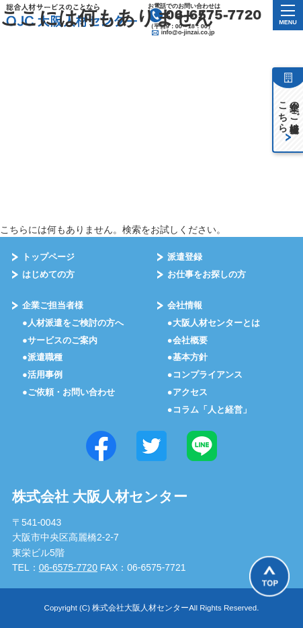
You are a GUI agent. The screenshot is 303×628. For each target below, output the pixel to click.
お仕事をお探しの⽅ (206, 274)
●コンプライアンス (205, 375)
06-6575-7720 (68, 567)
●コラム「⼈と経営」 (209, 410)
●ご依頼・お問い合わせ (68, 392)
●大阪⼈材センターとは (213, 323)
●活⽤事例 (42, 375)
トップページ (48, 257)
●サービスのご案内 (59, 340)
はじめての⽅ (48, 274)
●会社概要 (187, 340)
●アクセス (187, 392)
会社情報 (184, 305)
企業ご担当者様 (52, 305)
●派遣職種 (42, 357)
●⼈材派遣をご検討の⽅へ (73, 323)
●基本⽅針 (187, 357)
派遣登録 (184, 257)
